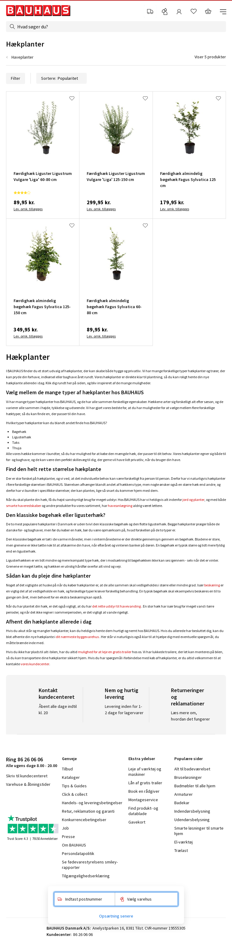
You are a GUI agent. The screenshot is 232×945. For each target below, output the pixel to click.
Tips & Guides (74, 786)
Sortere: (61, 78)
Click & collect (74, 794)
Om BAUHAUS (74, 845)
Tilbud (67, 769)
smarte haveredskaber (23, 505)
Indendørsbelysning (192, 811)
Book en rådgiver (144, 791)
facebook (8, 800)
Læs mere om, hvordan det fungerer (190, 716)
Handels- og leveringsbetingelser (92, 802)
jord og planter (193, 499)
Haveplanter (22, 57)
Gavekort (136, 822)
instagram (21, 800)
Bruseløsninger (188, 777)
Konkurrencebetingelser (84, 819)
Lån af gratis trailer (145, 782)
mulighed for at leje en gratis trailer (104, 652)
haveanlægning (120, 505)
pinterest (51, 800)
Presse (68, 836)
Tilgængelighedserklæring (86, 876)
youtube (36, 800)
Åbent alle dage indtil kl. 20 (58, 709)
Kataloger (71, 777)
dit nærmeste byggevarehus (77, 636)
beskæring (212, 585)
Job (65, 828)
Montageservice (143, 799)
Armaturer (183, 794)
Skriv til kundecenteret (26, 776)
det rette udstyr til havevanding (116, 606)
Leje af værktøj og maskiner (144, 771)
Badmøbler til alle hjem (194, 786)
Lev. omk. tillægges (28, 209)
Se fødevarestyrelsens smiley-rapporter (90, 864)
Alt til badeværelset (192, 769)
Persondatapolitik (78, 853)
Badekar (181, 802)
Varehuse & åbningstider (28, 784)
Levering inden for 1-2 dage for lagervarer (124, 709)
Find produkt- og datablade (143, 810)
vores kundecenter (35, 664)
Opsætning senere (116, 916)
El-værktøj (183, 842)
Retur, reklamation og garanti (88, 811)
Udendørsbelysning (192, 819)
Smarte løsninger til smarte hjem (199, 830)
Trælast (181, 850)
